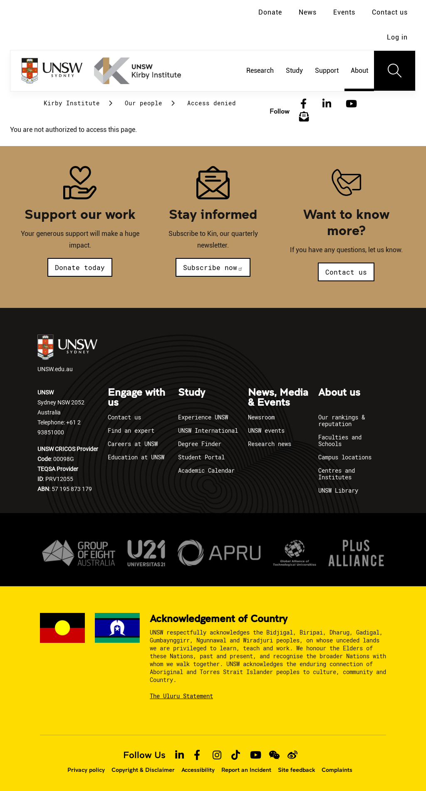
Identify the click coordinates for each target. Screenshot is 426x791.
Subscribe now (213, 267)
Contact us (390, 12)
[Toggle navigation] (395, 70)
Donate (270, 12)
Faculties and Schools (340, 440)
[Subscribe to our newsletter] (304, 117)
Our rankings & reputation (341, 420)
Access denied (211, 103)
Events (344, 12)
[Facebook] (304, 104)
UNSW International (208, 430)
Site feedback (296, 769)
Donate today (80, 267)
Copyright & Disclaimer (143, 769)
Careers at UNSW (133, 444)
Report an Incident (246, 769)
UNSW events (266, 430)
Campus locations (345, 457)
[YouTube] (350, 104)
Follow (280, 111)
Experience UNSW (203, 417)
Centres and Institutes (336, 473)
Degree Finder (199, 444)
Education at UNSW (136, 457)
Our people (143, 103)
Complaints (337, 769)
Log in (397, 37)
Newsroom (261, 417)
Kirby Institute (72, 103)
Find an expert (131, 430)
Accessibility (198, 769)
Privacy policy (86, 769)
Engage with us (136, 397)
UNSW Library (338, 490)
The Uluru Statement (181, 696)
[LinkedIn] (327, 104)
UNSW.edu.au (67, 354)
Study (191, 392)
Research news (269, 444)
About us (339, 392)
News (308, 12)
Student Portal (201, 457)
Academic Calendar (206, 470)
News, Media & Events (278, 397)
